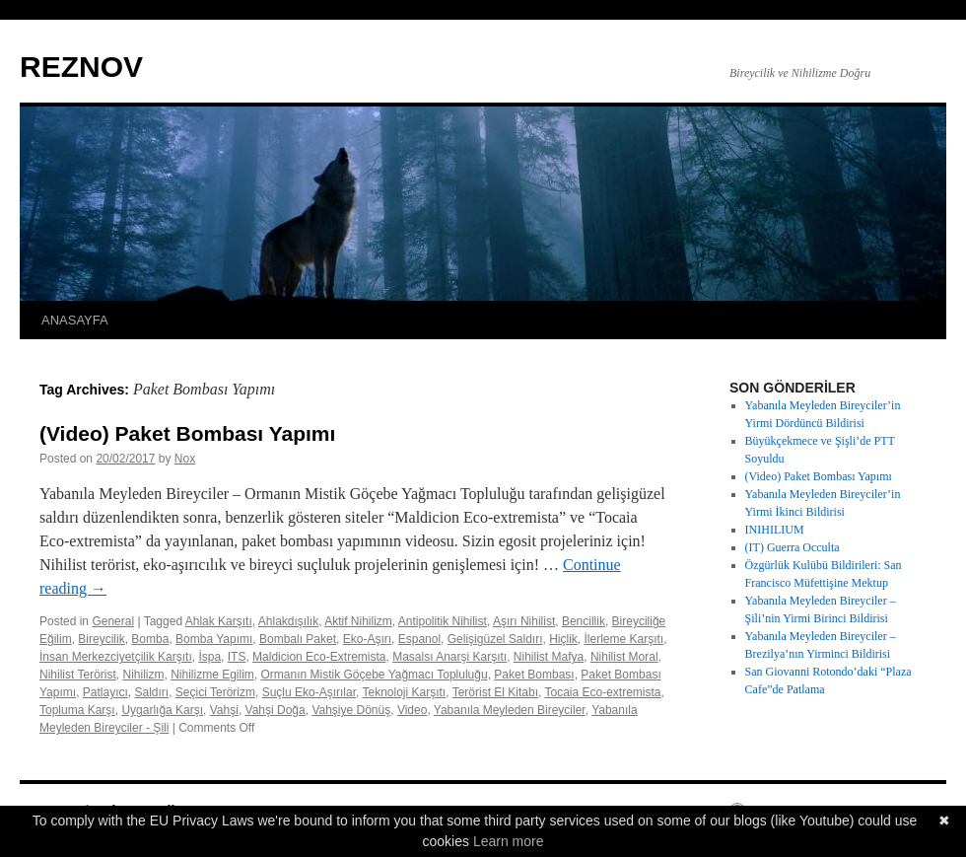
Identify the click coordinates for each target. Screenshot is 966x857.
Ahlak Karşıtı (218, 621)
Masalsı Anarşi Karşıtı (449, 657)
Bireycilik (101, 639)
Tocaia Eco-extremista (602, 692)
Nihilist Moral (624, 657)
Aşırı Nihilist (524, 621)
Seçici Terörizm (215, 692)
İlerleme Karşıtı (624, 639)
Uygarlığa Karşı (162, 710)
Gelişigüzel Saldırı (495, 639)
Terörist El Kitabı (495, 692)
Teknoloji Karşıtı (405, 692)
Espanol (419, 639)
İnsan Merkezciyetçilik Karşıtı (115, 657)
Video (412, 710)
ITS (237, 657)
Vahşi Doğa (275, 710)
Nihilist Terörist (77, 674)
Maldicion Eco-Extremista (318, 657)
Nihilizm (143, 674)
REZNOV (81, 66)
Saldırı (152, 692)
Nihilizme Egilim (212, 674)
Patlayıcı (105, 692)
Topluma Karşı (77, 710)
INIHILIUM (774, 529)
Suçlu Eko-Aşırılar (309, 692)
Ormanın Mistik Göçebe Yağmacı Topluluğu (374, 674)
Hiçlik (563, 639)
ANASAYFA (74, 320)
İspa (209, 657)
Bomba (150, 639)
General (113, 621)
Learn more (508, 841)
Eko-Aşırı (367, 639)
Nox (184, 458)
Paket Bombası (534, 674)
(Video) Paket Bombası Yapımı (187, 433)
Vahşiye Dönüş (350, 710)
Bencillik (583, 621)
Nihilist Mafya (549, 657)
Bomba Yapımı (213, 639)
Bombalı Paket (297, 639)
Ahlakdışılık (288, 621)
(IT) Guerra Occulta (792, 547)
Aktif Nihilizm (358, 621)
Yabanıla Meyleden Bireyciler (510, 710)
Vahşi (224, 710)
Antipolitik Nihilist (442, 621)
